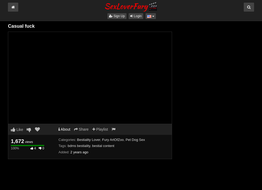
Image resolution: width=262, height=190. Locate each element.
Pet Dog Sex (135, 140)
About (64, 129)
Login (136, 16)
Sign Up (117, 16)
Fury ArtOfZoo (113, 140)
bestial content (103, 146)
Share (81, 129)
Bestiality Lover (88, 140)
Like (17, 129)
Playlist (100, 129)
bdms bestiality (79, 146)
